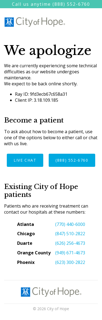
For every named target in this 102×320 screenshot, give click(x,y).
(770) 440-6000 (70, 224)
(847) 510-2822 (70, 234)
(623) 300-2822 (70, 262)
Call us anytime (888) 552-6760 (51, 4)
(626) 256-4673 (70, 243)
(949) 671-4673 (70, 253)
